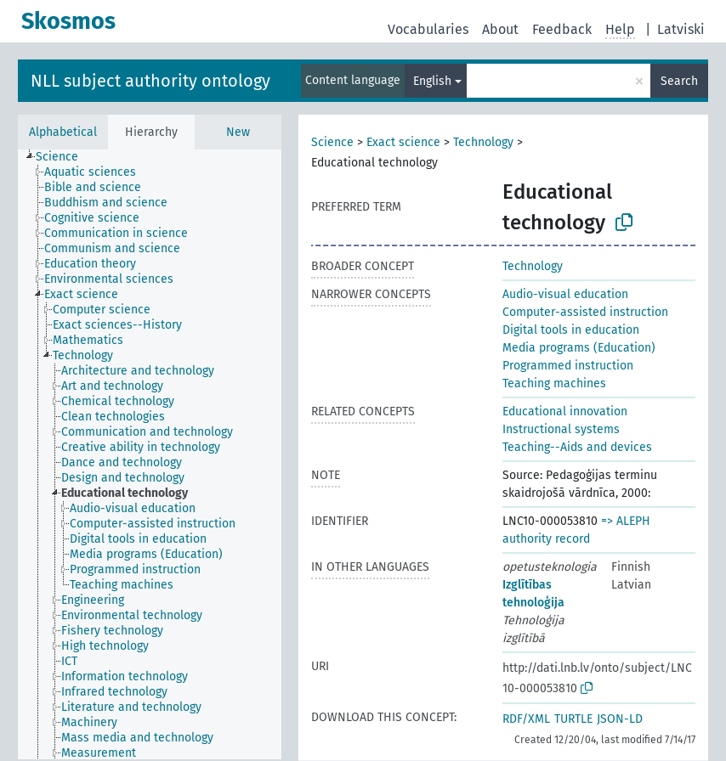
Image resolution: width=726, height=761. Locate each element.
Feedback (562, 29)
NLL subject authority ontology (150, 80)
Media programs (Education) (578, 348)
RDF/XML (526, 719)
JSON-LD (620, 719)
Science (332, 142)
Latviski (681, 29)
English (432, 81)
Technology (483, 142)
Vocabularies (428, 29)
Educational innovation (564, 411)
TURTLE (573, 719)
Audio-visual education (565, 294)
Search (679, 81)
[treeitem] (64, 157)
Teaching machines (554, 383)
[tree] (149, 454)
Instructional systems (561, 429)
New (238, 132)
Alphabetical (63, 132)
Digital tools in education (570, 330)
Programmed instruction (567, 365)
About (500, 29)
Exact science (403, 142)
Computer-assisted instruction (585, 312)
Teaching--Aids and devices (577, 447)
